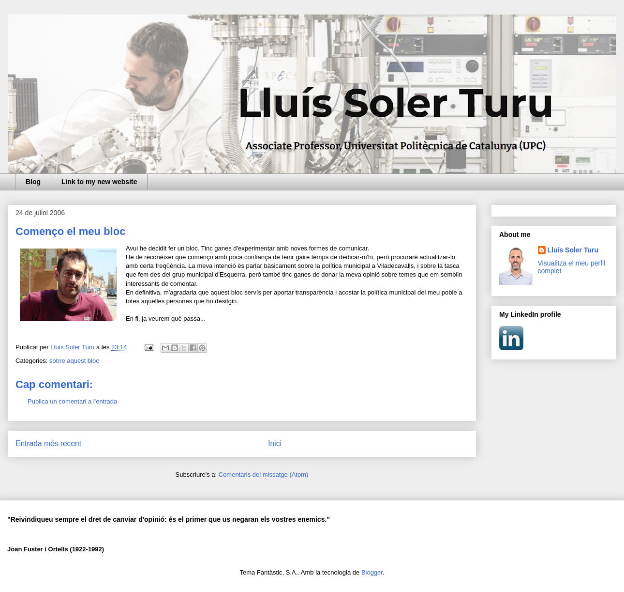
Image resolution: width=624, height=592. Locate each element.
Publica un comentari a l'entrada (72, 401)
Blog (33, 182)
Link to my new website (99, 182)
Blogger (372, 572)
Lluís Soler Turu (573, 250)
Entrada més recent (48, 443)
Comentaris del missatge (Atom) (264, 474)
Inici (275, 443)
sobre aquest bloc (74, 360)
